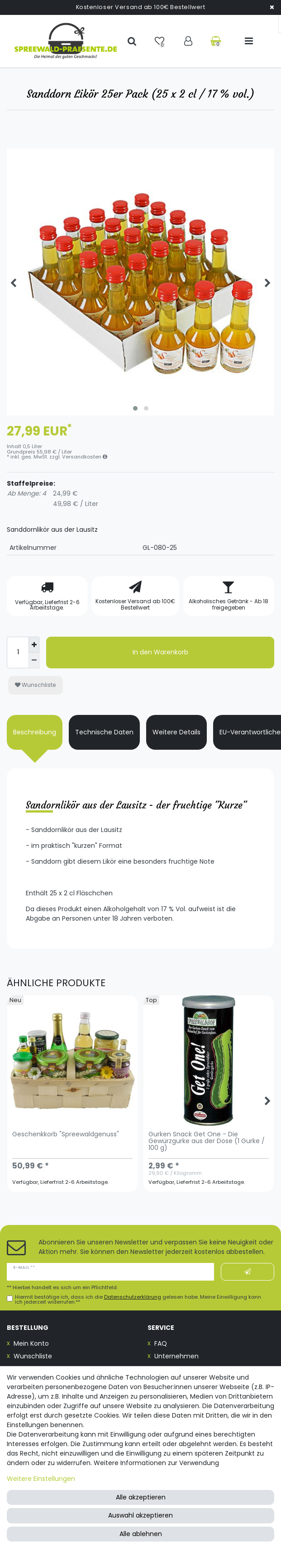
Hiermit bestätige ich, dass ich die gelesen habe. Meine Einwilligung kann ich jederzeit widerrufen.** (138, 1300)
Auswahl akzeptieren (140, 1515)
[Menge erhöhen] (34, 645)
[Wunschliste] (160, 41)
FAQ (160, 1343)
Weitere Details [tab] (176, 732)
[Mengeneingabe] (18, 652)
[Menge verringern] (34, 660)
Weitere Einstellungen (41, 1478)
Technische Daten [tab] (104, 732)
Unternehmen (176, 1356)
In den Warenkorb (160, 652)
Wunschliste (35, 685)
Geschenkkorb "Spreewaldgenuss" (65, 1135)
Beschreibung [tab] (34, 732)
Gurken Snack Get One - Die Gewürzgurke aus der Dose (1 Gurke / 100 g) (206, 1142)
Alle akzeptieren (141, 1497)
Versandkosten (84, 456)
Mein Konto (31, 1343)
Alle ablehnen (140, 1533)
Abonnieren (247, 1272)
